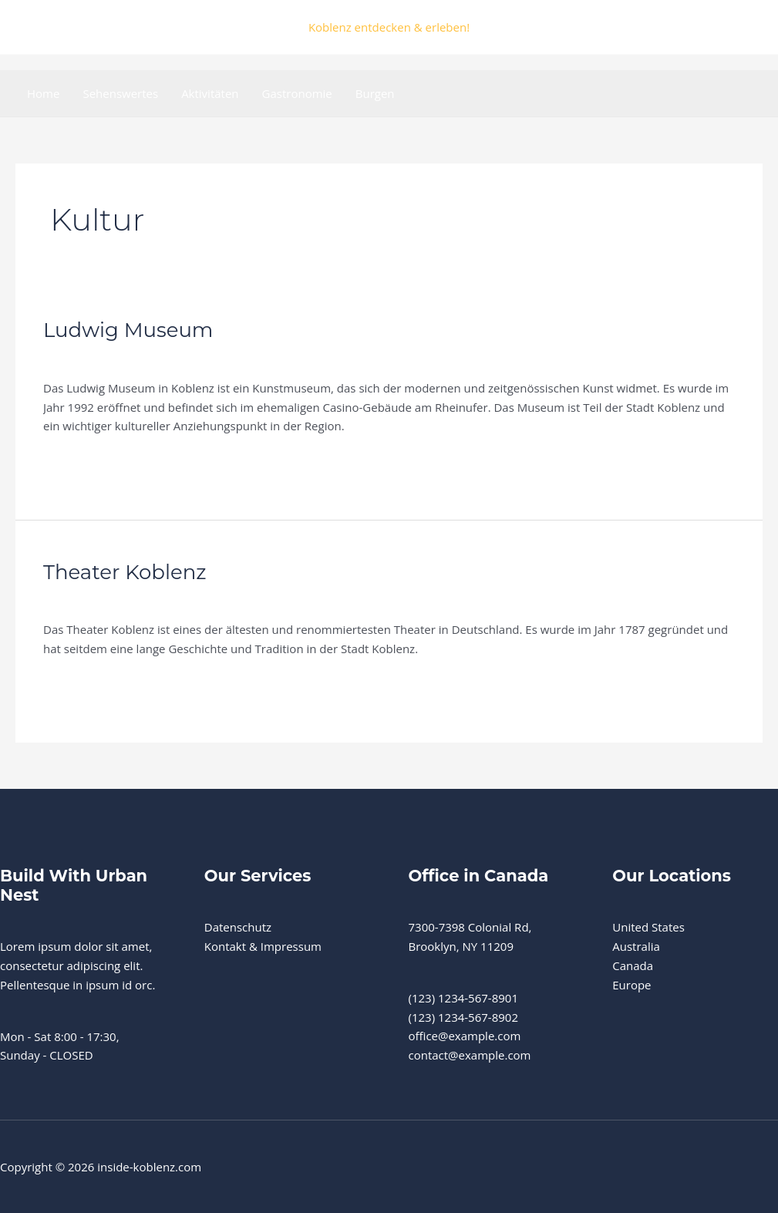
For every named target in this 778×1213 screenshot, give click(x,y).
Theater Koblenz (125, 572)
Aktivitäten (209, 93)
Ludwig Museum (128, 330)
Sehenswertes (120, 93)
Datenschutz (237, 927)
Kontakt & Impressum (263, 946)
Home (43, 93)
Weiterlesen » (79, 461)
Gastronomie (297, 93)
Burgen (375, 93)
